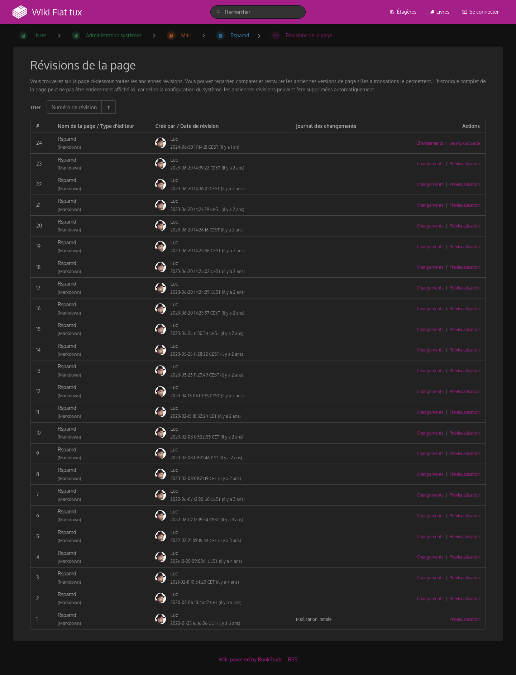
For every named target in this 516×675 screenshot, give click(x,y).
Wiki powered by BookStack (250, 659)
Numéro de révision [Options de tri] (74, 107)
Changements (429, 143)
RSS (292, 659)
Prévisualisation (464, 163)
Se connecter (480, 12)
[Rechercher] (218, 12)
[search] (258, 12)
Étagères (403, 12)
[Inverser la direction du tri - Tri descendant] (108, 107)
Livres (439, 12)
